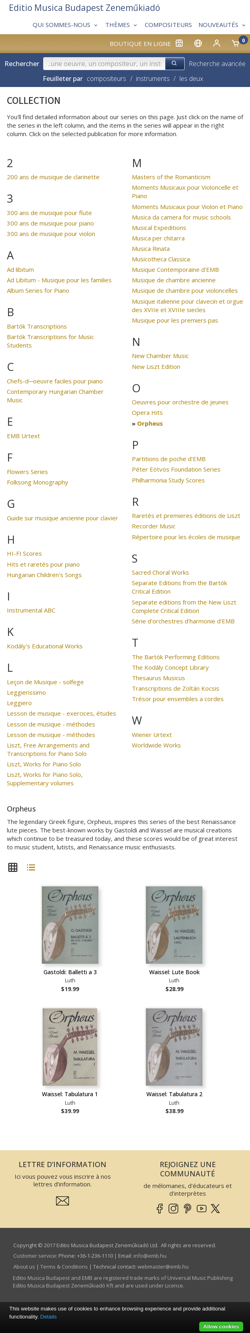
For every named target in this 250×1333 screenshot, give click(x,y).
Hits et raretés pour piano (43, 564)
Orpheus (150, 423)
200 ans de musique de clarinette (53, 177)
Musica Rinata (151, 248)
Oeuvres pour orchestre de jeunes (180, 402)
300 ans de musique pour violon (51, 234)
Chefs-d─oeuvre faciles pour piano (55, 381)
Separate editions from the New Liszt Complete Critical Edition (184, 606)
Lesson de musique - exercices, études (61, 713)
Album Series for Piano (38, 290)
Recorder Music (153, 526)
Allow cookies (221, 1326)
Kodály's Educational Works (45, 646)
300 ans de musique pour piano (50, 223)
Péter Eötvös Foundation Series (176, 469)
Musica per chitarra (158, 238)
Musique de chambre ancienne (174, 280)
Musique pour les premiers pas (175, 320)
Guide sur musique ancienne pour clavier (62, 518)
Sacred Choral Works (160, 572)
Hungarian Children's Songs (44, 575)
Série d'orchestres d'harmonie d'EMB (183, 621)
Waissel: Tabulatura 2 (174, 1094)
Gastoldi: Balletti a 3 (70, 972)
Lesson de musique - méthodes (51, 724)
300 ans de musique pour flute (49, 213)
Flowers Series (27, 472)
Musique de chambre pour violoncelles (185, 290)
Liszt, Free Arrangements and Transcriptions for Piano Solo (48, 749)
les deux (191, 78)
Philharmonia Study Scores (168, 480)
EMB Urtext (23, 436)
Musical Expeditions (159, 228)
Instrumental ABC (31, 610)
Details (48, 1317)
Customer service (34, 1255)
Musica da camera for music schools (181, 217)
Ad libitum (20, 269)
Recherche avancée (217, 64)
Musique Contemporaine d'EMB (175, 269)
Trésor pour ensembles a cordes (178, 699)
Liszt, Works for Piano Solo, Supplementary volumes (45, 778)
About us (24, 1266)
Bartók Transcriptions (37, 326)
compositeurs (106, 78)
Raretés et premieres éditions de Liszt (186, 515)
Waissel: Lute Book (174, 972)
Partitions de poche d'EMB (169, 459)
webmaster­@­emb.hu (163, 1266)
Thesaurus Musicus (158, 678)
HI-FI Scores (24, 553)
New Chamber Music (160, 356)
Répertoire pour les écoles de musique (186, 537)
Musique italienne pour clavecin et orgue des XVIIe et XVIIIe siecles (187, 305)
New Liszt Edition (156, 366)
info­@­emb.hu (150, 1255)
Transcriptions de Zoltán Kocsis (175, 688)
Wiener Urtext (152, 735)
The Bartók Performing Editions (176, 657)
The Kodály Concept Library (170, 667)
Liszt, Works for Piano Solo (44, 764)
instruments (153, 78)
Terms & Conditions (64, 1266)
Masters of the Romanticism (171, 177)
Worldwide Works (156, 745)
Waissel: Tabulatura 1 (70, 1094)
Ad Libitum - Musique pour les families (59, 280)
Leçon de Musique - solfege (45, 682)
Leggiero (19, 703)
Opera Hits (147, 412)
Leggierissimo (26, 692)
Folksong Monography (37, 482)
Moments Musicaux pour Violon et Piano (187, 207)
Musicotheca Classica (161, 259)
